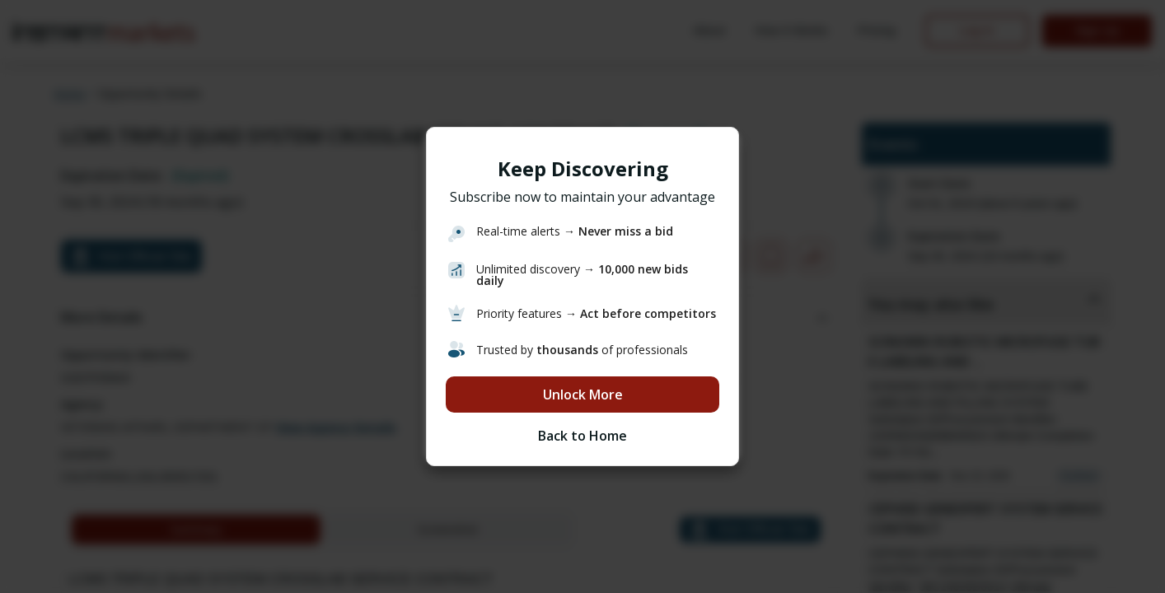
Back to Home (582, 436)
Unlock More (583, 394)
